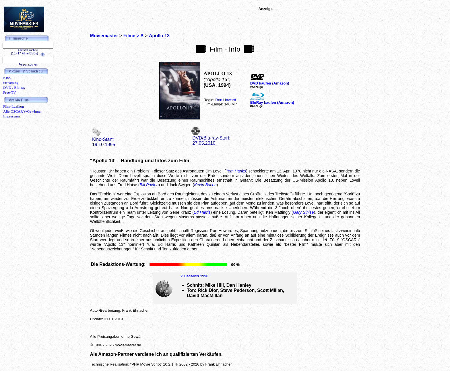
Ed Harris (202, 212)
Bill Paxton (148, 184)
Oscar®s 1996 (196, 276)
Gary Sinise (303, 212)
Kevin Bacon (205, 184)
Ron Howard (225, 100)
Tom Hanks (236, 171)
